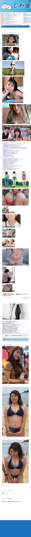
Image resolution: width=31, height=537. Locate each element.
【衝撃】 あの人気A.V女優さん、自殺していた (8, 149)
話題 (27, 297)
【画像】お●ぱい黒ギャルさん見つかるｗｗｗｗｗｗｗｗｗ (7, 16)
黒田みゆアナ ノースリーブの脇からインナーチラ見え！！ (8, 17)
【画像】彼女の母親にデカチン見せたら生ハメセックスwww (10, 165)
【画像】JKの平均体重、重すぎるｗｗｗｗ (8, 154)
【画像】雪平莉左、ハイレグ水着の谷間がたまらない (9, 163)
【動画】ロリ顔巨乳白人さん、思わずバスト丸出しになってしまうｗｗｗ (11, 150)
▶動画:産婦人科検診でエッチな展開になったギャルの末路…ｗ (10, 329)
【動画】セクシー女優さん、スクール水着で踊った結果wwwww (10, 153)
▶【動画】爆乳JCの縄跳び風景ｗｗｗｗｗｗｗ (8, 323)
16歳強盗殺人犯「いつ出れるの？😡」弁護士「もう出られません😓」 (11, 160)
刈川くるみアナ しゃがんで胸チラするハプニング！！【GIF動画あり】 (9, 15)
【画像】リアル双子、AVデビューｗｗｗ (5, 23)
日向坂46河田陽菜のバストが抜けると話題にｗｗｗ (9, 156)
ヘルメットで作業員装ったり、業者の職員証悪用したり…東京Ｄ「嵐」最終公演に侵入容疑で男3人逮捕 (15, 147)
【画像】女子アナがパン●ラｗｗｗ (5, 20)
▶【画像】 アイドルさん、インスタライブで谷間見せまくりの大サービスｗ (11, 324)
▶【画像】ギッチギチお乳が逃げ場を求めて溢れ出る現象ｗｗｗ (10, 328)
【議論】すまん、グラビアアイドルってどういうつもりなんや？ (8, 22)
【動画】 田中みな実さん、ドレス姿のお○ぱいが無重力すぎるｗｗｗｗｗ (11, 146)
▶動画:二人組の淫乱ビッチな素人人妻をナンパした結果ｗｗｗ (10, 331)
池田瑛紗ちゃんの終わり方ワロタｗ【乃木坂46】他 (9, 152)
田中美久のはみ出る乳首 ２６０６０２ (7, 167)
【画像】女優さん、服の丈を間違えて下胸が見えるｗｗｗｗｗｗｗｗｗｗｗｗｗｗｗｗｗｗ (11, 14)
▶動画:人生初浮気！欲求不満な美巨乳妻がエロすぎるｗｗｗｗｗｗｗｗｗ (11, 330)
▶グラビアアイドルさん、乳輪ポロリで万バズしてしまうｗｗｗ (10, 322)
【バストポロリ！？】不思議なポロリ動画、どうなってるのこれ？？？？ (11, 168)
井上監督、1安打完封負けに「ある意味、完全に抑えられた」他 (10, 158)
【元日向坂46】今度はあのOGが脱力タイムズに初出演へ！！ (8, 19)
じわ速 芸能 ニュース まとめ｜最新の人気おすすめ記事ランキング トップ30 (15, 335)
